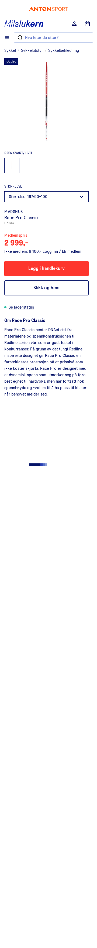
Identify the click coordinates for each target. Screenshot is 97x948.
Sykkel (10, 50)
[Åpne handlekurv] (87, 23)
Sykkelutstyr (32, 50)
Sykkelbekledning (63, 50)
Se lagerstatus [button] (21, 307)
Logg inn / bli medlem (62, 251)
